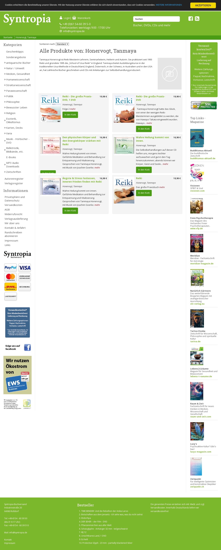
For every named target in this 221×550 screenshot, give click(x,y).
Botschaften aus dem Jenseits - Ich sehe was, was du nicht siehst (111, 514)
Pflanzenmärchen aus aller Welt (96, 525)
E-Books (11, 157)
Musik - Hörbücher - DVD (18, 140)
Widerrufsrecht (13, 214)
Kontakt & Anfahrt (15, 227)
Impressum (11, 240)
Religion (10, 113)
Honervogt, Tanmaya (26, 37)
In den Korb (70, 114)
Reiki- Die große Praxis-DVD (150, 98)
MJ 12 (83, 532)
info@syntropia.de (74, 31)
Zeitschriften (13, 172)
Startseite (7, 37)
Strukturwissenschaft (18, 85)
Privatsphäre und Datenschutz (15, 198)
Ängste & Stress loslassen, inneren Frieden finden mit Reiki (82, 180)
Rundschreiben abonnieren (13, 234)
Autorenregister (14, 178)
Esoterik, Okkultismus (13, 120)
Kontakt (8, 539)
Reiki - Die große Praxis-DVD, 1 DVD (77, 98)
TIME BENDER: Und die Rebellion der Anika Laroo (104, 511)
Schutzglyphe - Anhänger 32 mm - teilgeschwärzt (104, 528)
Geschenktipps (15, 51)
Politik (9, 96)
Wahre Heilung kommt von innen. (152, 139)
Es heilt (84, 539)
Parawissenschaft (16, 90)
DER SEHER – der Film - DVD (94, 521)
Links (7, 245)
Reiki (139, 178)
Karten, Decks (14, 127)
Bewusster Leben (16, 107)
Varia (9, 133)
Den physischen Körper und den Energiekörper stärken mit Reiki (81, 141)
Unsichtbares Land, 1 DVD (93, 535)
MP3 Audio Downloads (12, 164)
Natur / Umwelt (15, 68)
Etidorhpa (86, 518)
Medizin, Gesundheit (18, 74)
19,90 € (103, 96)
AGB (7, 209)
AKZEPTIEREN (203, 5)
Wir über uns (12, 223)
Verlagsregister (14, 183)
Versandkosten (13, 205)
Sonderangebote (16, 57)
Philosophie (13, 101)
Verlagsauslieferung (16, 218)
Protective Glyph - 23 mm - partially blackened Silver (107, 542)
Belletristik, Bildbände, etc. (14, 149)
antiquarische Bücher (18, 62)
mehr (73, 108)
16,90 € (103, 137)
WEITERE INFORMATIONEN (21, 8)
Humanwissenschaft (18, 79)
